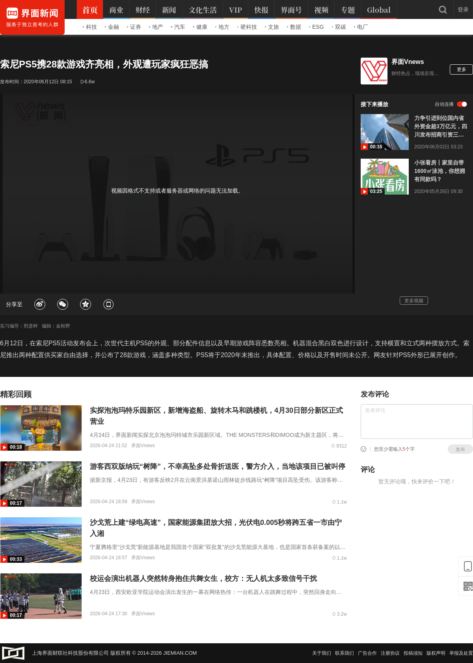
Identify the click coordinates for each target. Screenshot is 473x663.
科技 (90, 27)
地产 (156, 27)
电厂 (361, 27)
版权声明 (435, 653)
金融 (112, 27)
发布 (460, 449)
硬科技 (247, 27)
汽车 (178, 27)
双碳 (339, 27)
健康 (200, 27)
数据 (294, 27)
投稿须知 (413, 653)
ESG (316, 27)
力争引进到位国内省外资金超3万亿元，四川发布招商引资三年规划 (440, 127)
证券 (134, 27)
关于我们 (321, 653)
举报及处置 (461, 653)
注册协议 (390, 653)
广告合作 (367, 653)
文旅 (272, 27)
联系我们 (344, 653)
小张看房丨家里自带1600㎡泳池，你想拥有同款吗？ (439, 170)
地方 (222, 27)
